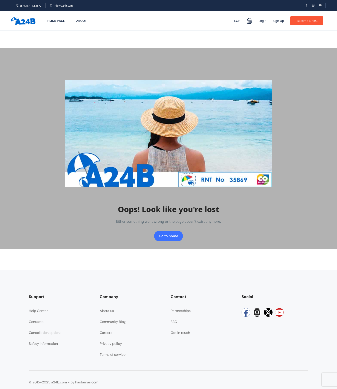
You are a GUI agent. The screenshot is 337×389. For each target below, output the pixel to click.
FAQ (174, 321)
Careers (106, 332)
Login (263, 21)
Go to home (168, 236)
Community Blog (113, 321)
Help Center (38, 311)
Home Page (56, 21)
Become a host (307, 21)
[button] (249, 21)
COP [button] (237, 21)
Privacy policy (111, 343)
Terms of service (113, 354)
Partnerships (181, 311)
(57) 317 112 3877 (28, 6)
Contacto (36, 321)
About (81, 21)
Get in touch (180, 332)
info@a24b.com (61, 6)
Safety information (43, 343)
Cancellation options (45, 332)
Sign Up (278, 21)
